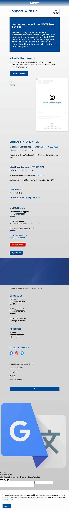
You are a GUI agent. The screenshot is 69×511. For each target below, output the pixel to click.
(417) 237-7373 (37, 167)
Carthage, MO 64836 (18, 238)
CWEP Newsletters (19, 73)
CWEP (12, 85)
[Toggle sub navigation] (56, 12)
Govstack (19, 379)
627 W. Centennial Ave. (18, 235)
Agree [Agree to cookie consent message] (7, 506)
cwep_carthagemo (52, 126)
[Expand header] (66, 3)
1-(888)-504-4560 (32, 197)
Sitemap (13, 332)
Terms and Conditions (17, 368)
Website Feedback (17, 335)
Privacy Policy (7, 500)
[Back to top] (35, 388)
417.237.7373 (35, 223)
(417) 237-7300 (51, 146)
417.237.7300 (20, 214)
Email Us (13, 216)
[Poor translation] (7, 479)
